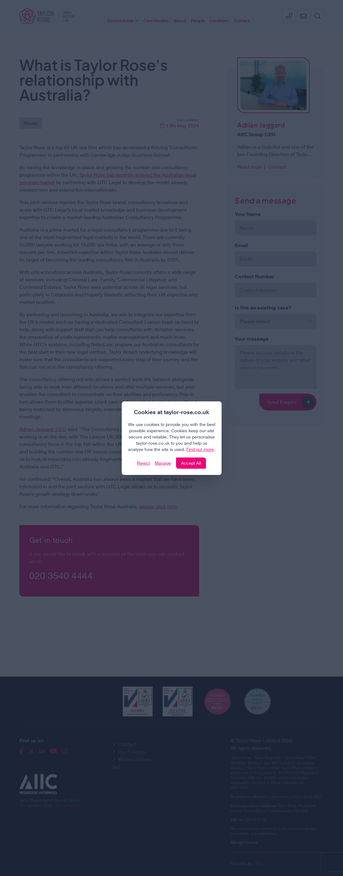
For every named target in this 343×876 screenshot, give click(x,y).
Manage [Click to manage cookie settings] (163, 463)
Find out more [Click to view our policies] (200, 449)
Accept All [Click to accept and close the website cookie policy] (191, 463)
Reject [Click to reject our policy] (143, 463)
